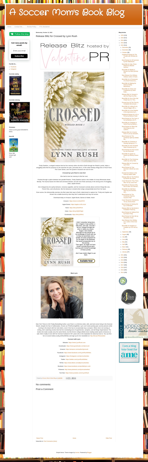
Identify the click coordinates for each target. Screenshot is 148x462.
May (123, 242)
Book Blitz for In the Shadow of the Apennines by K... (130, 111)
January (124, 252)
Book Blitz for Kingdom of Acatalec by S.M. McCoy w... (129, 227)
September (125, 232)
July (123, 237)
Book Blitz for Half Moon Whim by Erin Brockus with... (129, 190)
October (124, 52)
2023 (122, 43)
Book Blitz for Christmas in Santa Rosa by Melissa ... (130, 123)
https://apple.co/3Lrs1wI (78, 204)
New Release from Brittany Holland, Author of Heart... (130, 75)
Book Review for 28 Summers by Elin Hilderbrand (130, 60)
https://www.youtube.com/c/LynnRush (77, 373)
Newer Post (39, 438)
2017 (122, 265)
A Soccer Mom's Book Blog (66, 13)
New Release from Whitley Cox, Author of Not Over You (129, 221)
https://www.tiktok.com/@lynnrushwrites (76, 363)
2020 (122, 257)
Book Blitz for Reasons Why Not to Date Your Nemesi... (130, 185)
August (124, 234)
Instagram (13, 69)
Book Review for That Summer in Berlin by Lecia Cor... (130, 169)
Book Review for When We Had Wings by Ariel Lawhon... (129, 128)
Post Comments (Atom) (50, 441)
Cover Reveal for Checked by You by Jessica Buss (130, 200)
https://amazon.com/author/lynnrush (77, 349)
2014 (122, 272)
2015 (122, 270)
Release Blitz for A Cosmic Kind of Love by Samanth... (130, 132)
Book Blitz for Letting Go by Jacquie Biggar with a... (129, 107)
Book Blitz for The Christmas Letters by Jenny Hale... (130, 160)
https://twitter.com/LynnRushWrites (76, 359)
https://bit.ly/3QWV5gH (76, 211)
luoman (77, 452)
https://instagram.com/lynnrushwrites (77, 356)
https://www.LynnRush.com (77, 342)
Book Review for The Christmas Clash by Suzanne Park (128, 196)
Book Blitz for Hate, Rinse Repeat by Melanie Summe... (129, 65)
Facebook (13, 67)
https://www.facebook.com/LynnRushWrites (77, 352)
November (125, 50)
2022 (122, 45)
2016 (122, 267)
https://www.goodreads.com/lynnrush (77, 346)
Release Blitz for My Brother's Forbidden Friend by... (130, 208)
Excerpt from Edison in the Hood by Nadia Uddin (129, 173)
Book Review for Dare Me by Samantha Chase (130, 216)
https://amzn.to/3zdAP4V (77, 201)
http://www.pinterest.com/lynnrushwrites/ (77, 369)
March (124, 247)
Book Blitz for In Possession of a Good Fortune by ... (130, 80)
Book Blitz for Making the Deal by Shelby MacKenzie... (129, 85)
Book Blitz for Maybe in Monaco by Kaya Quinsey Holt (130, 71)
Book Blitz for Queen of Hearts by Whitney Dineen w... (130, 155)
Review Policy (31, 27)
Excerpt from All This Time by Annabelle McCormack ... (130, 103)
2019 (122, 260)
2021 (122, 255)
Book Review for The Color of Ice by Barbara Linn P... (130, 119)
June (123, 239)
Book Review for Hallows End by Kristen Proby (130, 212)
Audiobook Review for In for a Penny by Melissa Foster (130, 115)
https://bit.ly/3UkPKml (76, 207)
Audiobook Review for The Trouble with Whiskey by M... (129, 56)
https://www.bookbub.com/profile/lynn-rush (77, 366)
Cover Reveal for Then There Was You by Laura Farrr (130, 181)
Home (9, 27)
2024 (122, 40)
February (125, 249)
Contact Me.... (19, 27)
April (123, 244)
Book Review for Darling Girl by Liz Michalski (130, 204)
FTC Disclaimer (44, 27)
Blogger (89, 452)
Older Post (109, 438)
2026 (122, 35)
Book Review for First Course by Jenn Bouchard (130, 150)
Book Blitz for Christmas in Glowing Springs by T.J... (130, 142)
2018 (122, 262)
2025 (122, 38)
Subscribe (19, 56)
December (125, 47)
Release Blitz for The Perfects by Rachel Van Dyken (130, 177)
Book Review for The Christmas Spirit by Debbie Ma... (130, 137)
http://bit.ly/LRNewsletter (97, 336)
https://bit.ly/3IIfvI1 (78, 214)
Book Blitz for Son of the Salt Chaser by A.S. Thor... (130, 99)
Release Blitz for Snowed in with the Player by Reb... (130, 95)
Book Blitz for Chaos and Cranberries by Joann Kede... (129, 90)
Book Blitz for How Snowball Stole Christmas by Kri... (130, 146)
